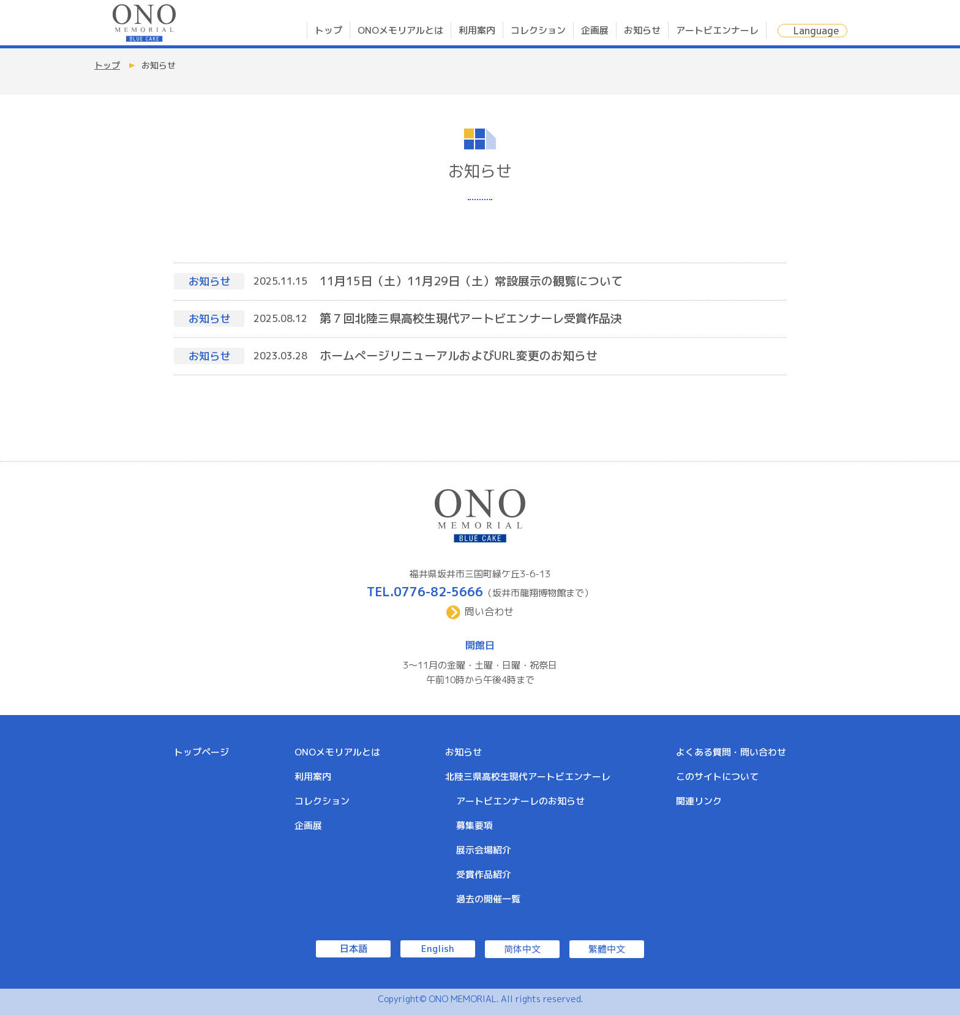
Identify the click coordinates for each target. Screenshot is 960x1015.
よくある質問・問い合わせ (731, 752)
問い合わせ (489, 611)
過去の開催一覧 (488, 899)
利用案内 (477, 30)
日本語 (353, 948)
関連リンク (699, 801)
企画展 (595, 30)
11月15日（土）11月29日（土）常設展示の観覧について (471, 281)
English (437, 948)
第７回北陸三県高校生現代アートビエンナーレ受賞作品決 (471, 318)
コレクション (538, 30)
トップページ (201, 752)
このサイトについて (717, 776)
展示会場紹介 (483, 850)
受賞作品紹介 (483, 874)
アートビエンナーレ (717, 30)
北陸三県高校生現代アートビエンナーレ (527, 776)
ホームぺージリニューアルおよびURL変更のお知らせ (459, 356)
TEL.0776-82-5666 (425, 591)
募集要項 (474, 825)
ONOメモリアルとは (400, 30)
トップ (328, 30)
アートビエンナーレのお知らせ (520, 801)
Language (816, 30)
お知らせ (642, 30)
